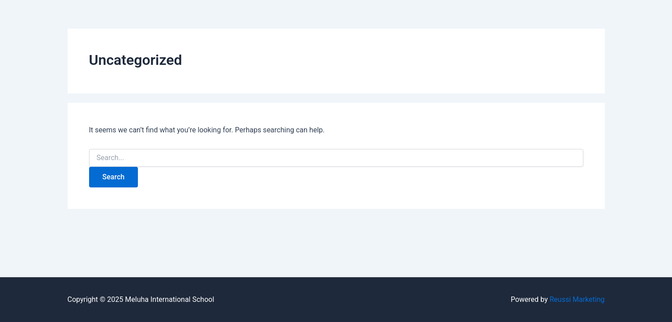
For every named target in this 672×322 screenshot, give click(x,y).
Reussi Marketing (576, 299)
